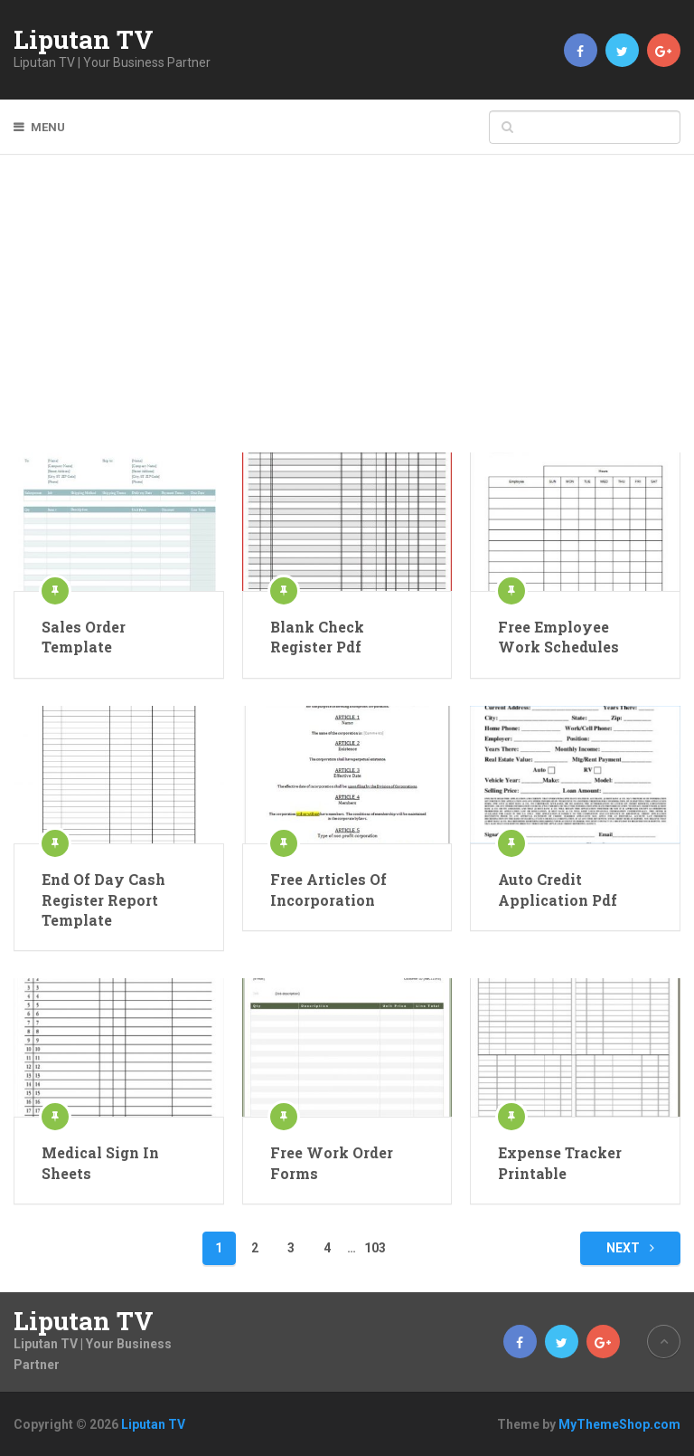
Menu (48, 127)
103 (375, 1248)
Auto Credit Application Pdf (557, 889)
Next (630, 1248)
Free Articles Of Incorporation (328, 889)
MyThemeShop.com (619, 1424)
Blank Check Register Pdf (317, 636)
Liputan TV (84, 39)
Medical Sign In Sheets (100, 1162)
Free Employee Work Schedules (558, 636)
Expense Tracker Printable (560, 1162)
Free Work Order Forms (331, 1162)
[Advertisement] (347, 316)
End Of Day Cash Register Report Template (103, 899)
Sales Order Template (84, 636)
